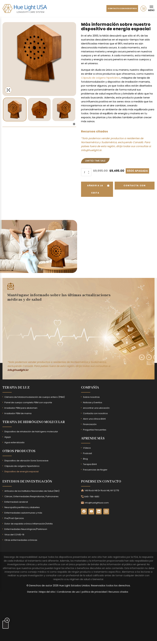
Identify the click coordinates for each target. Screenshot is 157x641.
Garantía (32, 591)
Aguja (7, 436)
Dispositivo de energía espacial (21, 471)
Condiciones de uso (68, 591)
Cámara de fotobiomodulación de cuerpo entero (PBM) (34, 396)
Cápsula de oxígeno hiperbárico (100, 77)
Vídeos (87, 447)
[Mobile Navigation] (151, 8)
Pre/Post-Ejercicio (14, 517)
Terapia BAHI (90, 463)
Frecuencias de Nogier (95, 469)
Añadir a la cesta (95, 188)
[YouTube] (91, 511)
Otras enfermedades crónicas (20, 539)
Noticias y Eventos (92, 402)
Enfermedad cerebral (16, 501)
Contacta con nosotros (119, 8)
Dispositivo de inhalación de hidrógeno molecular (31, 431)
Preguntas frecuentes (94, 429)
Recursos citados (118, 591)
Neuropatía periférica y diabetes (22, 506)
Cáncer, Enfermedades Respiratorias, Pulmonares (31, 496)
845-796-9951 (91, 496)
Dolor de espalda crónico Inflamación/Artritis (28, 523)
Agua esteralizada (14, 442)
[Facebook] (84, 511)
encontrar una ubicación (96, 407)
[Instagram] (106, 511)
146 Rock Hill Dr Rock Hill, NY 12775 (102, 490)
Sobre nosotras (91, 396)
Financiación (90, 423)
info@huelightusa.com (97, 502)
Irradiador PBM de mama (17, 412)
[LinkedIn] (99, 511)
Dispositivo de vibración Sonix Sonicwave (26, 460)
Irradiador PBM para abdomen (20, 407)
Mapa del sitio (47, 591)
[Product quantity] (86, 172)
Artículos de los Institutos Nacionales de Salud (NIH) (31, 490)
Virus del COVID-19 (14, 534)
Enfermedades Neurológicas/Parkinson (25, 528)
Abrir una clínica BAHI (94, 418)
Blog (85, 458)
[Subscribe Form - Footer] (57, 329)
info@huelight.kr (91, 150)
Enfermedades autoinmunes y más (23, 512)
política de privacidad (94, 591)
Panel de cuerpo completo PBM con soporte (28, 402)
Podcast (87, 452)
